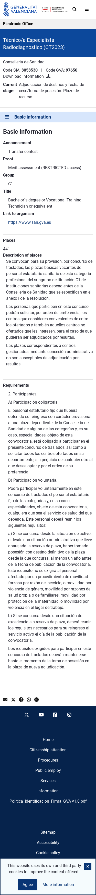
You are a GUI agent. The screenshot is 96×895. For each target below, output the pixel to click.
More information (58, 884)
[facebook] (55, 715)
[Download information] (48, 76)
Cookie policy (48, 852)
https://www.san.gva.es (29, 222)
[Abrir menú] (87, 9)
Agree (28, 884)
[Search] (74, 9)
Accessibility (48, 842)
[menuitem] (48, 740)
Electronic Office (18, 23)
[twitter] (27, 715)
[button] (87, 866)
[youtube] (41, 715)
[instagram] (69, 715)
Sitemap (48, 832)
